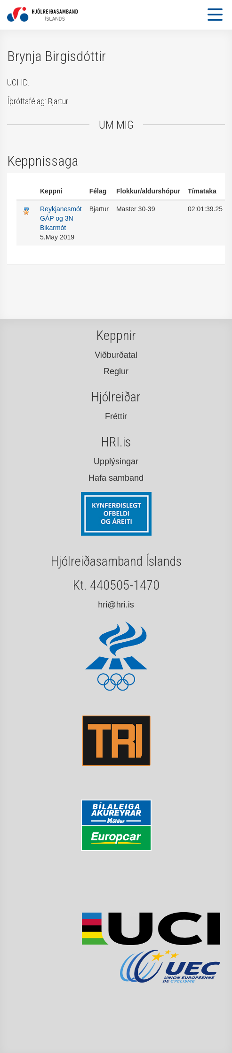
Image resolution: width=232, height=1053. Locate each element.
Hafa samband (116, 478)
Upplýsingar (116, 461)
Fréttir (116, 416)
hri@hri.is (116, 604)
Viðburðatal (116, 355)
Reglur (116, 371)
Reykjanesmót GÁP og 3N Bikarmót (61, 218)
